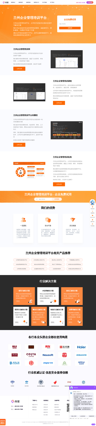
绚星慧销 (28, 2)
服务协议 (56, 404)
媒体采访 (46, 412)
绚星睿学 (21, 2)
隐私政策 (56, 407)
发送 (93, 424)
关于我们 (52, 2)
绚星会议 (34, 409)
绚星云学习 (35, 404)
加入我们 (46, 414)
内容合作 (46, 404)
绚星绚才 (13, 2)
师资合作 (46, 407)
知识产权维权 (57, 409)
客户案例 (44, 2)
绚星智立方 (36, 2)
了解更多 (18, 301)
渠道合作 (46, 409)
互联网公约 (57, 412)
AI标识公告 (57, 414)
